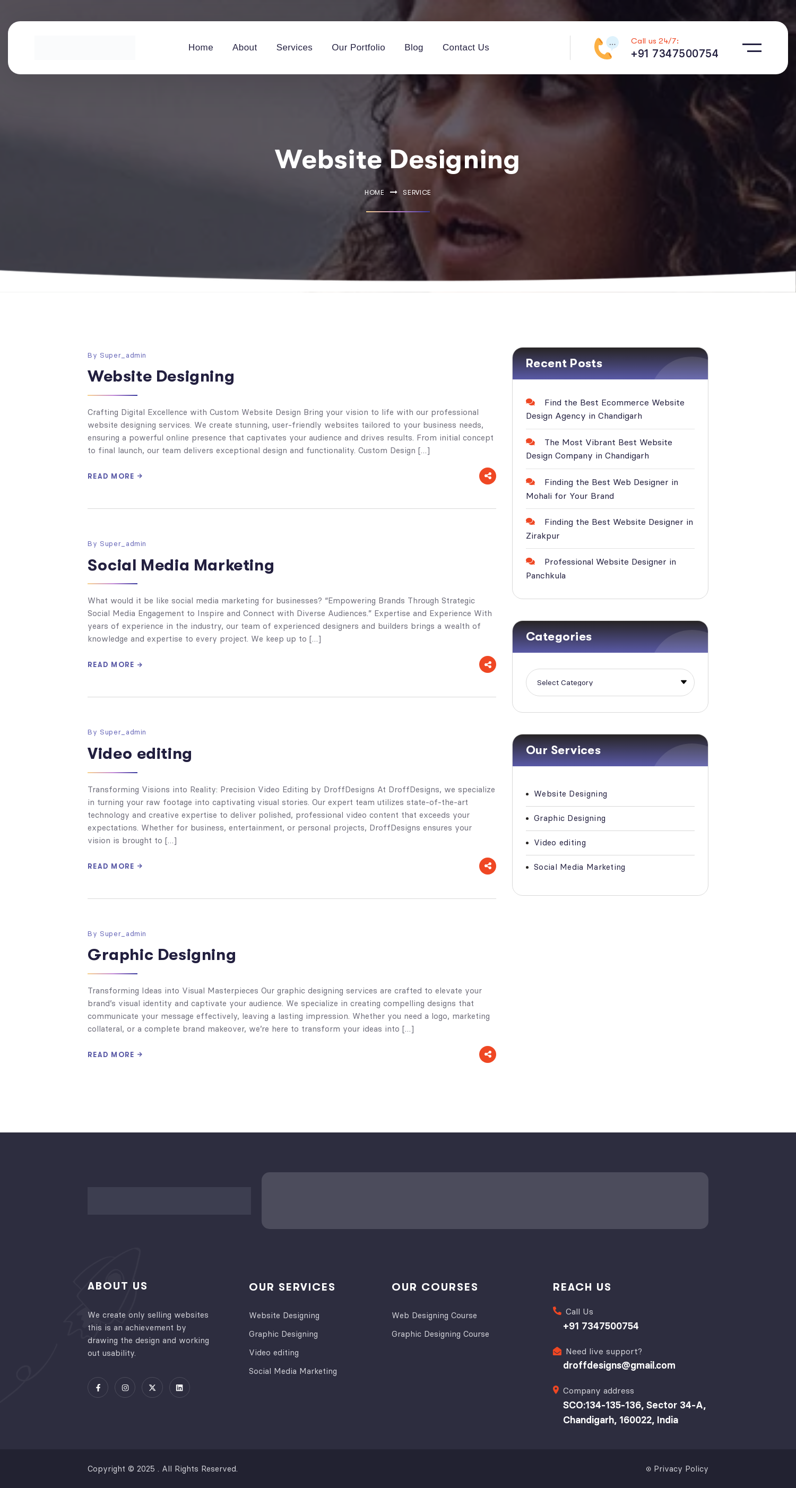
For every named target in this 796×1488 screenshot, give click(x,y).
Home (375, 192)
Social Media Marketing (181, 565)
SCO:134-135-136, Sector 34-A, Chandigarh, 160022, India (634, 1411)
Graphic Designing (162, 955)
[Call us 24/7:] (606, 48)
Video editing (140, 754)
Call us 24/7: (655, 41)
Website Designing (161, 376)
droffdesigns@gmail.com (619, 1365)
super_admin (123, 355)
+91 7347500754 (601, 1325)
